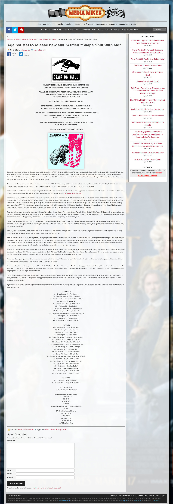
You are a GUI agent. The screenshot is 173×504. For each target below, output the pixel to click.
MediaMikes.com (124, 496)
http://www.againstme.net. (73, 193)
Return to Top (16, 496)
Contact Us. (156, 500)
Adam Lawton (25, 50)
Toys (94, 29)
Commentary (56, 29)
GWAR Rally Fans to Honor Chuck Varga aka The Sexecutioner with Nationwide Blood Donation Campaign (148, 90)
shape (60, 430)
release (52, 430)
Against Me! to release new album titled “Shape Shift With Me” (32, 39)
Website (10, 477)
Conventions (68, 29)
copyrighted (124, 500)
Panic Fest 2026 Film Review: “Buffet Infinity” (147, 59)
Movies (47, 24)
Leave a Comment (39, 50)
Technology (85, 29)
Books (70, 24)
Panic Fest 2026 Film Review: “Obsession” (148, 116)
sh (56, 430)
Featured (108, 29)
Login (163, 496)
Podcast (117, 29)
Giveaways (113, 24)
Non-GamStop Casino (130, 29)
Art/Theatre (89, 24)
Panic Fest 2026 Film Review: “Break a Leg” (147, 109)
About (133, 24)
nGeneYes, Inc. (153, 496)
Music (61, 24)
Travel (100, 29)
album (47, 430)
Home (39, 24)
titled (64, 430)
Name (9, 470)
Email (9, 474)
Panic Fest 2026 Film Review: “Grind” (148, 66)
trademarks (137, 500)
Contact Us (124, 24)
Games (79, 24)
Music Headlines (28, 430)
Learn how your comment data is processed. (47, 488)
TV (54, 24)
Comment (11, 441)
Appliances (45, 29)
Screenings (101, 24)
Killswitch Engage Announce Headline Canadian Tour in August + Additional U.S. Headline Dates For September (147, 134)
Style (77, 29)
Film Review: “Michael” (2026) (148, 81)
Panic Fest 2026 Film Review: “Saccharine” (148, 153)
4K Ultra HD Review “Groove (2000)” (147, 159)
